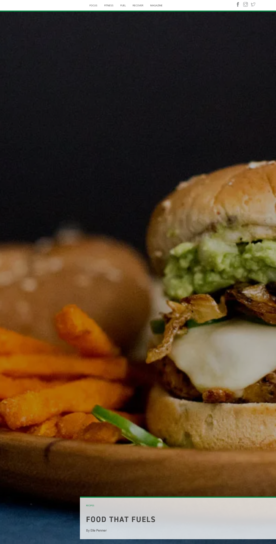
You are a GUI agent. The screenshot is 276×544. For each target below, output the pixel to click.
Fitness (108, 5)
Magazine (156, 5)
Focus (93, 5)
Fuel (123, 5)
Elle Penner (98, 530)
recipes (90, 505)
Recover (138, 5)
